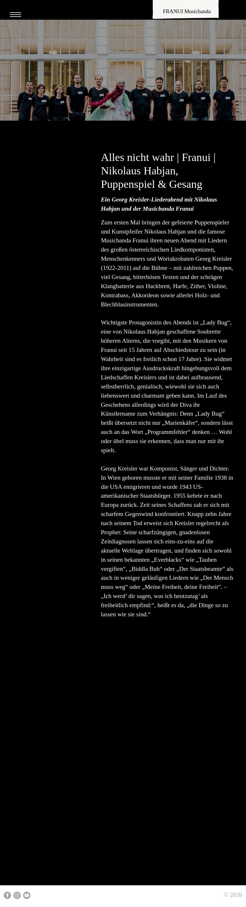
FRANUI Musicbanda (187, 11)
